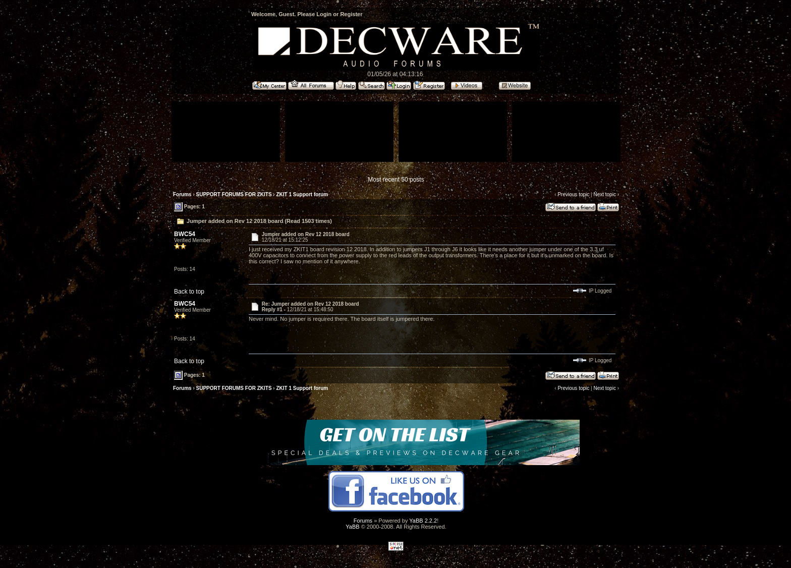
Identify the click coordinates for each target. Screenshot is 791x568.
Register (351, 14)
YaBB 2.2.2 (423, 521)
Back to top (189, 291)
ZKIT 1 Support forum (302, 194)
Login (323, 14)
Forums (182, 194)
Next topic (604, 194)
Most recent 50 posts (396, 179)
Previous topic (573, 194)
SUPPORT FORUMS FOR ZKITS (234, 194)
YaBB (352, 527)
